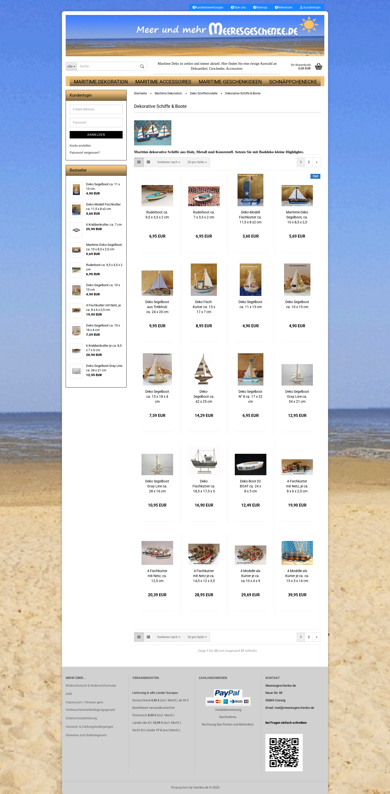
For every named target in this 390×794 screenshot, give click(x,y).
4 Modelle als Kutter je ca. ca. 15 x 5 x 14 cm (297, 576)
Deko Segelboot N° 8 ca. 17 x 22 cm (250, 396)
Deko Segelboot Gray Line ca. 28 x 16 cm (157, 486)
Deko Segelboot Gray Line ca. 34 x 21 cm (297, 396)
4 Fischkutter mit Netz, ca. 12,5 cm (157, 576)
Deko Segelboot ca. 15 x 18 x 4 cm (157, 396)
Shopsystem (180, 787)
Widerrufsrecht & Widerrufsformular (91, 685)
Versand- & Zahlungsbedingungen (89, 726)
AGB (69, 694)
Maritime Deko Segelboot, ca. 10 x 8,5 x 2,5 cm (297, 217)
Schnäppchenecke (293, 82)
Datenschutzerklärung (81, 718)
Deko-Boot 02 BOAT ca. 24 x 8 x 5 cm (250, 486)
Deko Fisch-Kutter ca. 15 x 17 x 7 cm (204, 307)
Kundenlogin (310, 7)
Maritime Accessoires (163, 82)
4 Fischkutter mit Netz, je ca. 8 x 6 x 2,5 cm (297, 486)
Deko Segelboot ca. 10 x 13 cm (297, 304)
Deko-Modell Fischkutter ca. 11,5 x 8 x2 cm (250, 217)
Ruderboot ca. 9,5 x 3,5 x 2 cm (157, 214)
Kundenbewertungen (208, 7)
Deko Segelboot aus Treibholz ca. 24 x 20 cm (157, 307)
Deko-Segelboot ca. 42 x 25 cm (204, 396)
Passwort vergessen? (85, 152)
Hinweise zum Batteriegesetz (86, 735)
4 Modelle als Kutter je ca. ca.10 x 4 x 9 (250, 576)
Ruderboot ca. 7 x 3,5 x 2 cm (204, 214)
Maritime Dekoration (101, 82)
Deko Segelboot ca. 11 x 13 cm (250, 304)
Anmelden (96, 134)
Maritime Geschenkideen (230, 82)
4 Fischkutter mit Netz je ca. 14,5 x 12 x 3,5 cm (204, 576)
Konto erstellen (80, 145)
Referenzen (283, 7)
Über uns (238, 7)
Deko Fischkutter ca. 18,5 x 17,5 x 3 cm (204, 486)
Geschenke (216, 68)
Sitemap (260, 7)
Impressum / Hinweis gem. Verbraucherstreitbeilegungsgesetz (90, 706)
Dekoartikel (199, 68)
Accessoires (234, 68)
